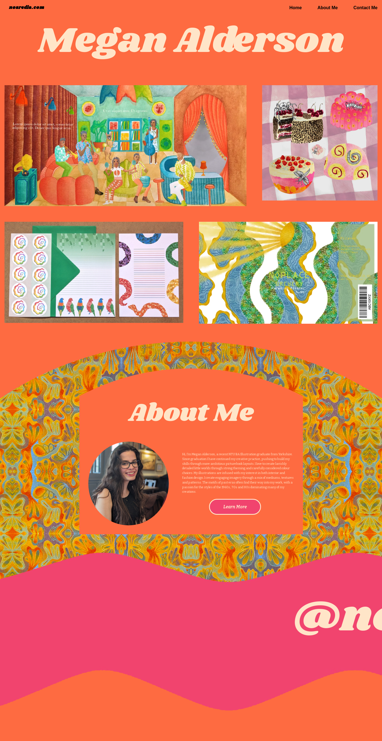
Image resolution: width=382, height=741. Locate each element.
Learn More (235, 506)
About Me (327, 7)
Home (295, 7)
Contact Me (365, 7)
